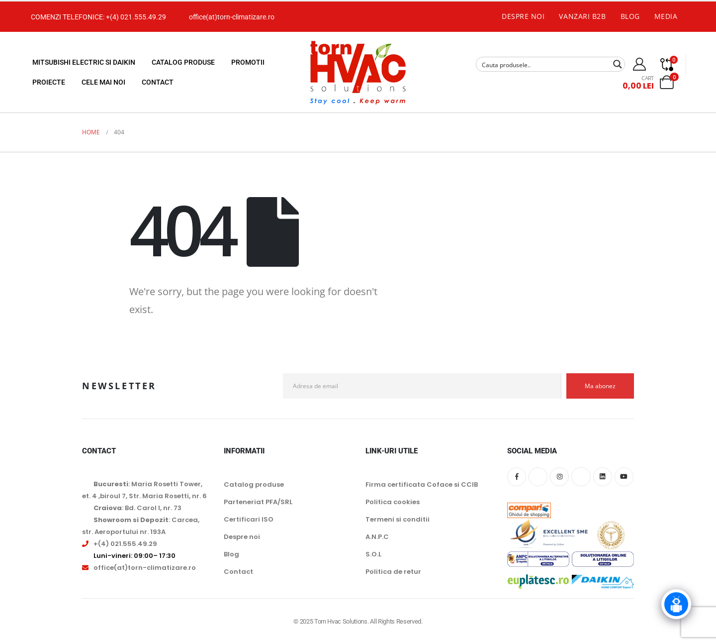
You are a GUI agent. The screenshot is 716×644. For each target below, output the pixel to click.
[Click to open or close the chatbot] (676, 609)
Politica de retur (393, 571)
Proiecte (48, 82)
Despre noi (523, 16)
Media (666, 16)
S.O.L (373, 554)
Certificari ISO (248, 519)
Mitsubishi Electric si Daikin (83, 62)
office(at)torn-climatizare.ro (231, 17)
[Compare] (667, 64)
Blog (630, 16)
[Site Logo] (358, 72)
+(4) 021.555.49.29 (136, 17)
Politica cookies (392, 502)
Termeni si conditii (397, 519)
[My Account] (639, 64)
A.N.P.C (377, 536)
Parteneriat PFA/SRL (258, 502)
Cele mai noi (103, 82)
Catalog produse (183, 62)
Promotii (248, 62)
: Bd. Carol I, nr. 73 (137, 508)
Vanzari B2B (582, 16)
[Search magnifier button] (618, 64)
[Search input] (544, 64)
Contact (158, 82)
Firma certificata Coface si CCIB (421, 484)
